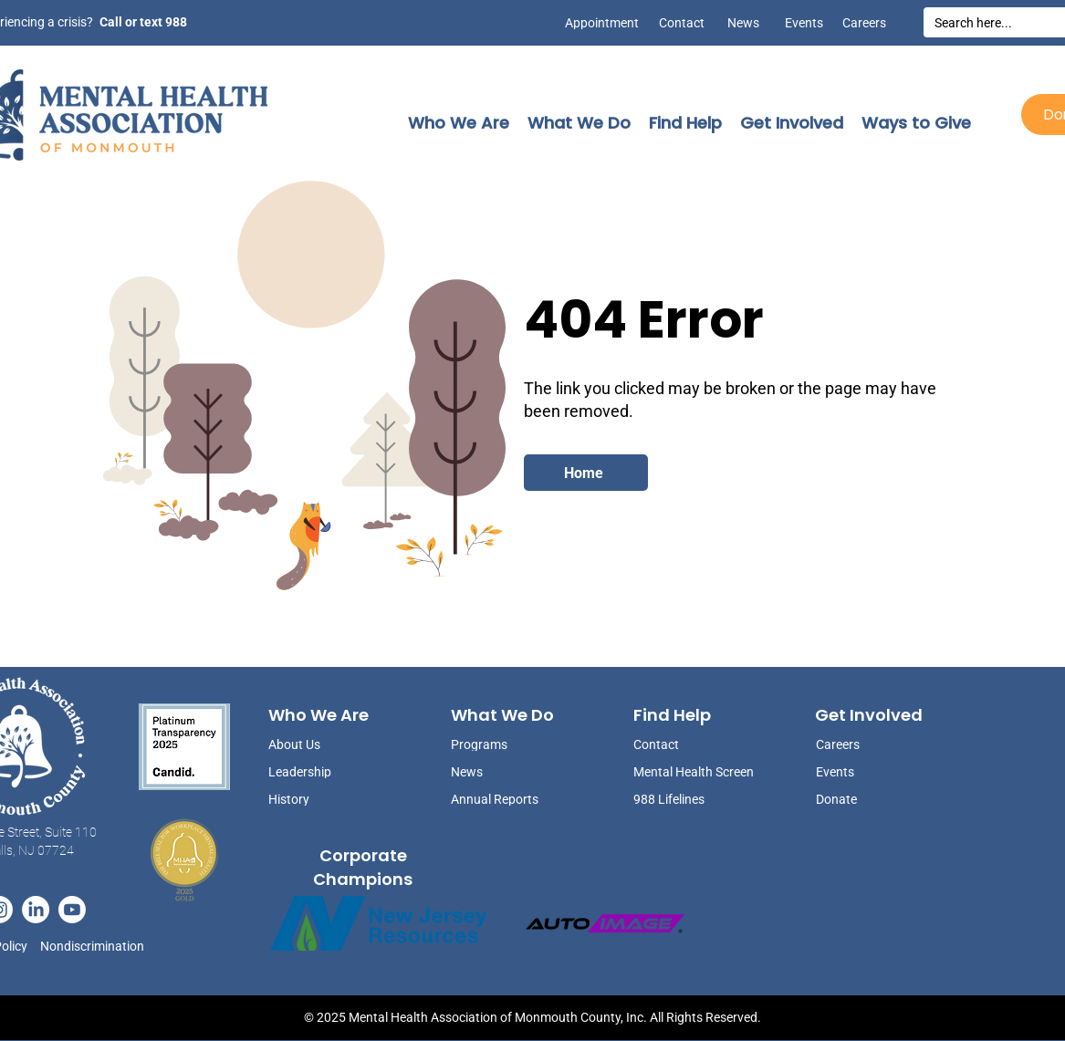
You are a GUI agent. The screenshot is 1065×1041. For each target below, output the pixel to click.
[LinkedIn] (35, 909)
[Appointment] (598, 23)
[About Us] (314, 744)
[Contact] (682, 23)
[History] (314, 799)
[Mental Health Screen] (695, 771)
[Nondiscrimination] (97, 946)
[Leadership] (314, 771)
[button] (458, 122)
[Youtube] (72, 909)
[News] (736, 23)
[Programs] (496, 744)
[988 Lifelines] (695, 799)
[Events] (800, 23)
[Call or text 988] (142, 22)
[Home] (586, 472)
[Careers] (863, 23)
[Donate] (861, 799)
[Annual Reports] (496, 799)
